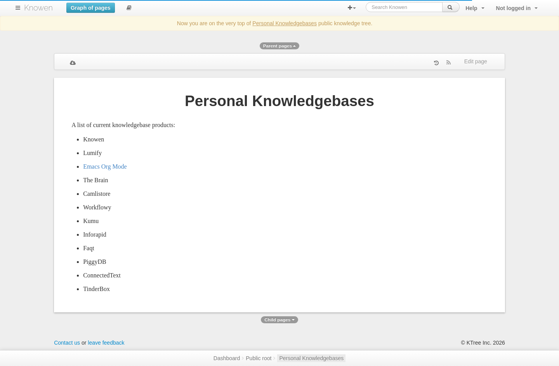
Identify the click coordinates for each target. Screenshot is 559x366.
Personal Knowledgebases (284, 23)
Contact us (67, 343)
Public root (258, 358)
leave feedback (106, 343)
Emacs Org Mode (105, 166)
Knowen (38, 7)
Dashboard (227, 358)
